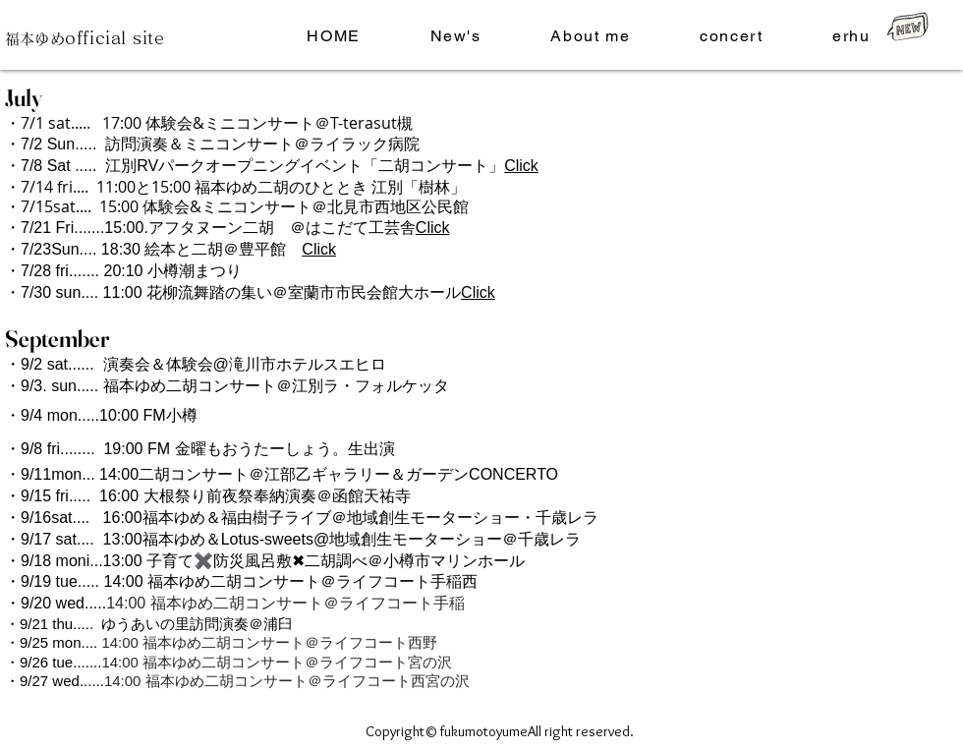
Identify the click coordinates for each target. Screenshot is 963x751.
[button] (590, 37)
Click (521, 165)
